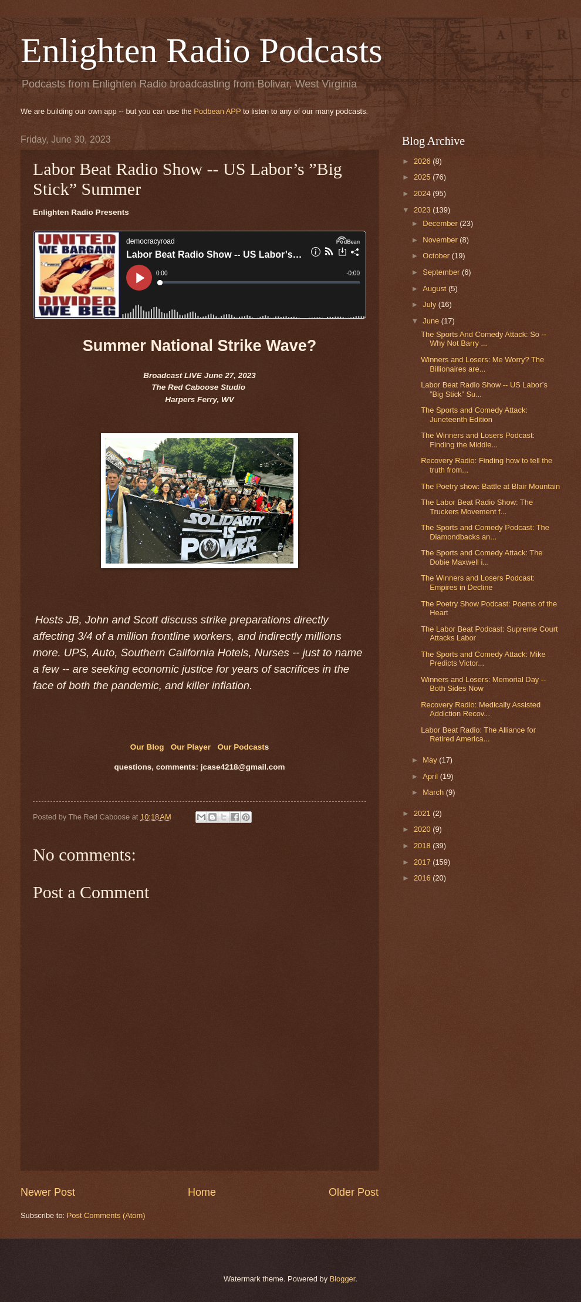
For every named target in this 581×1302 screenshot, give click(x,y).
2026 (423, 161)
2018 (423, 845)
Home (202, 1192)
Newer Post (48, 1192)
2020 (423, 829)
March (434, 792)
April (431, 776)
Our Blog (148, 747)
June (432, 320)
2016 (423, 877)
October (437, 255)
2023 (423, 209)
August (435, 288)
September (442, 272)
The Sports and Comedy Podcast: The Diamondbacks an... (485, 532)
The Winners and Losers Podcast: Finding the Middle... (478, 439)
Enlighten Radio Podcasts (202, 50)
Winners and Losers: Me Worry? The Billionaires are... (482, 364)
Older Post (354, 1192)
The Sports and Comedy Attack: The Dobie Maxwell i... (481, 557)
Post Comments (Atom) (106, 1215)
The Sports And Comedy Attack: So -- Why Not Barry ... (483, 339)
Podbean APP (217, 111)
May (431, 759)
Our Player (191, 747)
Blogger (343, 1278)
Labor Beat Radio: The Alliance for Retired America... (478, 734)
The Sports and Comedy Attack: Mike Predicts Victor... (483, 658)
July (430, 304)
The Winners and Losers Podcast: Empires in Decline (478, 582)
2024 (423, 193)
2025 (423, 177)
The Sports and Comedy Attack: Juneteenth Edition (474, 414)
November (441, 239)
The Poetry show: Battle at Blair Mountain (490, 486)
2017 (423, 862)
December (441, 223)
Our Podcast (240, 747)
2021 (423, 813)
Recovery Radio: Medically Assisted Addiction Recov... (481, 709)
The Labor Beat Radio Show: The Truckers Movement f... (477, 506)
